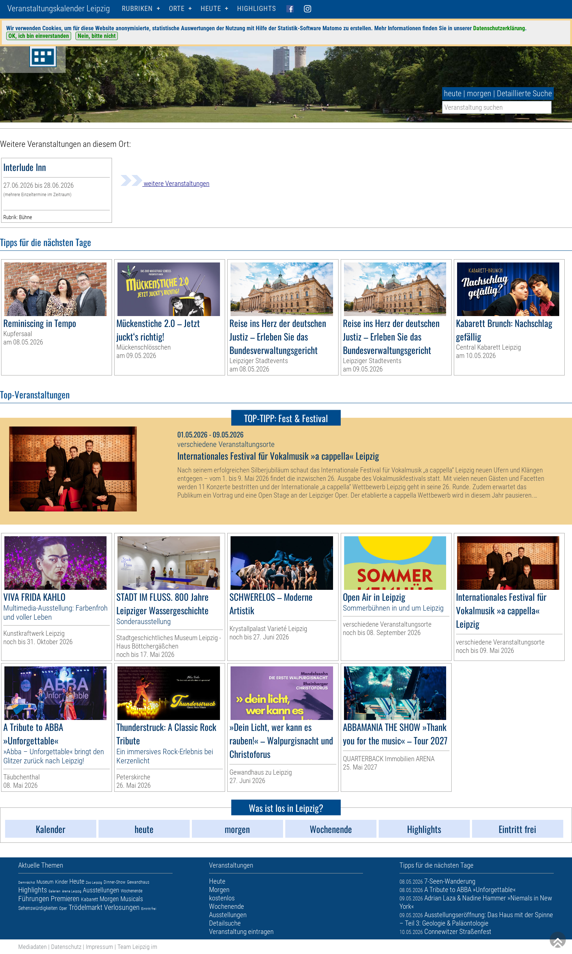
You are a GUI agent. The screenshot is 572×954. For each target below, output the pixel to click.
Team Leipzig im (137, 946)
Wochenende (131, 890)
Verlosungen (122, 907)
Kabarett (89, 899)
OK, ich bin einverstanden (38, 35)
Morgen (109, 899)
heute (452, 93)
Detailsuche (225, 923)
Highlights (256, 8)
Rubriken (137, 8)
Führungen (33, 898)
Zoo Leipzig (94, 882)
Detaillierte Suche (524, 93)
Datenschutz (66, 946)
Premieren (65, 898)
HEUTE (211, 8)
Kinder (61, 882)
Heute (76, 881)
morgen (479, 93)
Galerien (55, 891)
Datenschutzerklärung (499, 28)
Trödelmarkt (86, 907)
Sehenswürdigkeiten (38, 908)
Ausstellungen (101, 890)
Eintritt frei (148, 909)
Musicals (131, 899)
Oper (63, 908)
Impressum (99, 946)
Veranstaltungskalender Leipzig (58, 8)
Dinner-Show (114, 882)
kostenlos (222, 898)
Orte (177, 8)
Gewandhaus (138, 882)
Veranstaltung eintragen (241, 931)
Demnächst (26, 882)
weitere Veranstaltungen (164, 183)
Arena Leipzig (71, 891)
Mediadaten (32, 946)
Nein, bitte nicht (97, 35)
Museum (45, 882)
